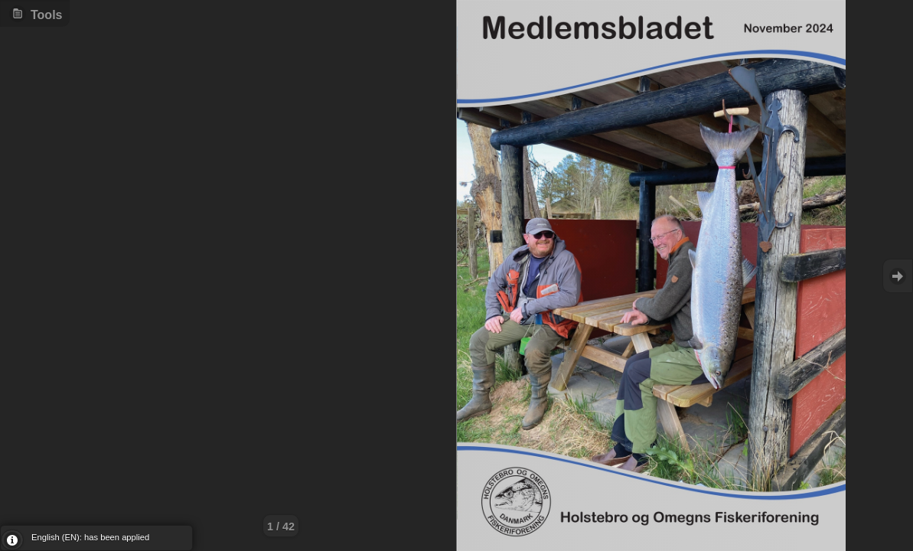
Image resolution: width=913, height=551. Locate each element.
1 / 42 (281, 526)
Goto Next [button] (897, 276)
